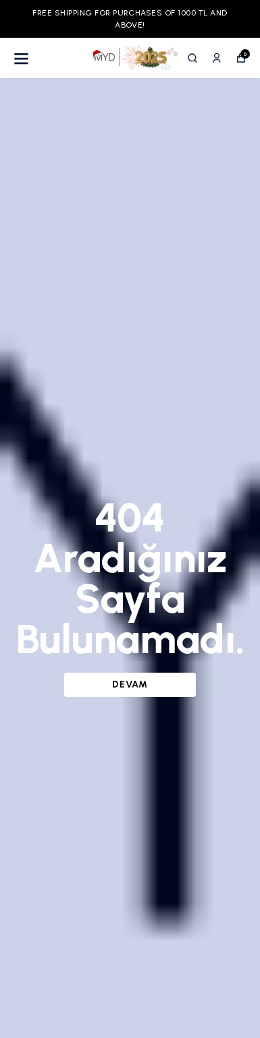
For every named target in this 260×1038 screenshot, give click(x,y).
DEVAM (130, 684)
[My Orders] (216, 58)
